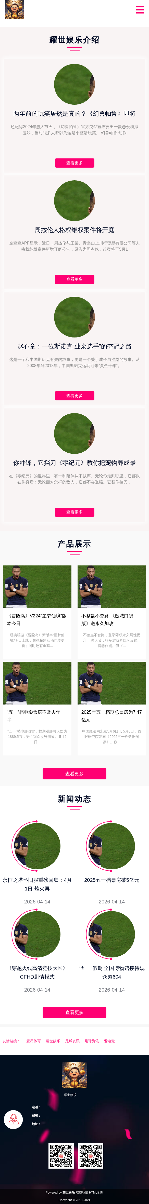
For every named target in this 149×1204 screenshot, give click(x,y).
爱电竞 (109, 1041)
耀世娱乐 (53, 1041)
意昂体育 (34, 1041)
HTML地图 (96, 1192)
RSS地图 (82, 1192)
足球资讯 (72, 1041)
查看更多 (74, 773)
